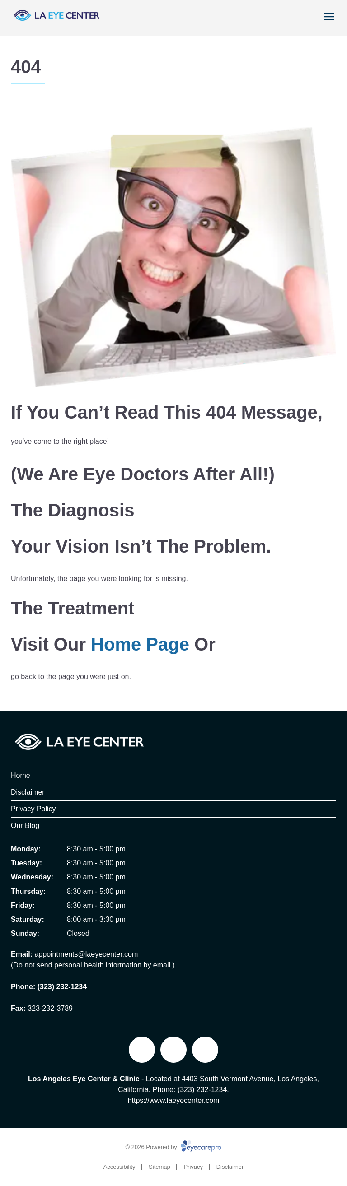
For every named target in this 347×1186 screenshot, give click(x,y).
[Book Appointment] (295, 15)
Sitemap (159, 1166)
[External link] (173, 1050)
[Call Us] (311, 15)
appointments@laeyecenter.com (86, 954)
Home (20, 775)
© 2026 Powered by (174, 1147)
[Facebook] (142, 1050)
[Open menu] (329, 16)
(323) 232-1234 (62, 987)
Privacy (193, 1166)
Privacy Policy (33, 809)
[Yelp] (205, 1050)
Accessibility (119, 1166)
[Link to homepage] (56, 18)
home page (140, 644)
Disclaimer (28, 792)
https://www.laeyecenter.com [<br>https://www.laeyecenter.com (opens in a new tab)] (174, 1100)
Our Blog (25, 825)
